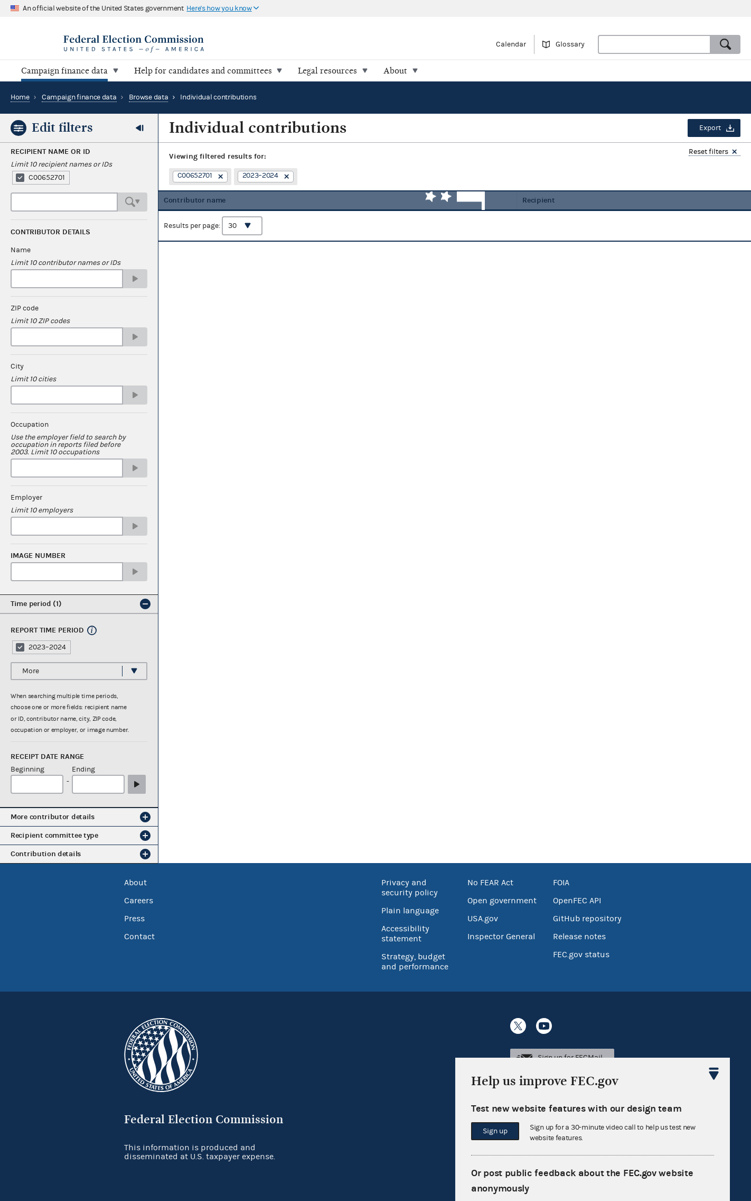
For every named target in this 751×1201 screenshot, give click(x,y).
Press (134, 918)
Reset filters (708, 152)
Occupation (30, 424)
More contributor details (53, 816)
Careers (138, 900)
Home (20, 97)
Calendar (511, 44)
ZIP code (25, 308)
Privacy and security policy (409, 887)
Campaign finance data (79, 97)
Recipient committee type (54, 835)
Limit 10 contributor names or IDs (65, 263)
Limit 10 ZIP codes (40, 321)
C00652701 (47, 177)
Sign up (495, 1131)
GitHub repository (587, 918)
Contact (139, 936)
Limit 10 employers (42, 510)
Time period (36, 603)
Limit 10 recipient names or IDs (61, 164)
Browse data (148, 97)
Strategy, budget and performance (414, 961)
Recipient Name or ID (50, 151)
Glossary (570, 44)
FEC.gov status (581, 954)
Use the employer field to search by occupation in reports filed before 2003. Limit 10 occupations (68, 445)
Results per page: (213, 233)
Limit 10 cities (33, 379)
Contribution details (46, 853)
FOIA (561, 882)
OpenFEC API (577, 900)
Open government (502, 900)
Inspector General (501, 936)
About (135, 882)
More (30, 670)
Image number (38, 556)
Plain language (410, 910)
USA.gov (482, 918)
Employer (26, 497)
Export (710, 128)
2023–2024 (47, 647)
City (17, 366)
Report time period (47, 630)
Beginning (27, 770)
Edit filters (62, 127)
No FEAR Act (490, 882)
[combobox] (654, 44)
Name (21, 250)
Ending (83, 770)
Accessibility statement (405, 933)
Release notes (579, 936)
